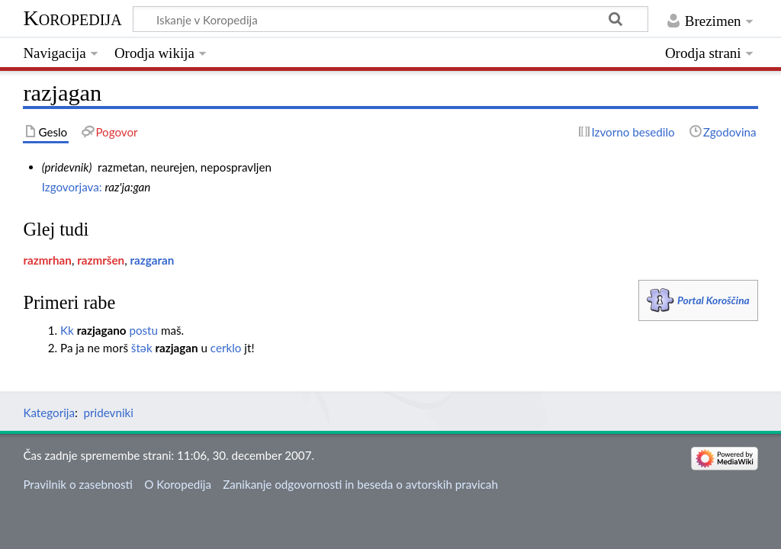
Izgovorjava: (72, 187)
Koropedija (72, 18)
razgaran (152, 260)
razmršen (100, 260)
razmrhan (47, 260)
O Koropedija (177, 484)
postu (143, 330)
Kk (67, 330)
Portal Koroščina (713, 300)
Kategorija (49, 412)
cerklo (226, 348)
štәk (142, 348)
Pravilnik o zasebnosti (78, 484)
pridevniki (108, 412)
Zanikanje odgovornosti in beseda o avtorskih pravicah (360, 484)
